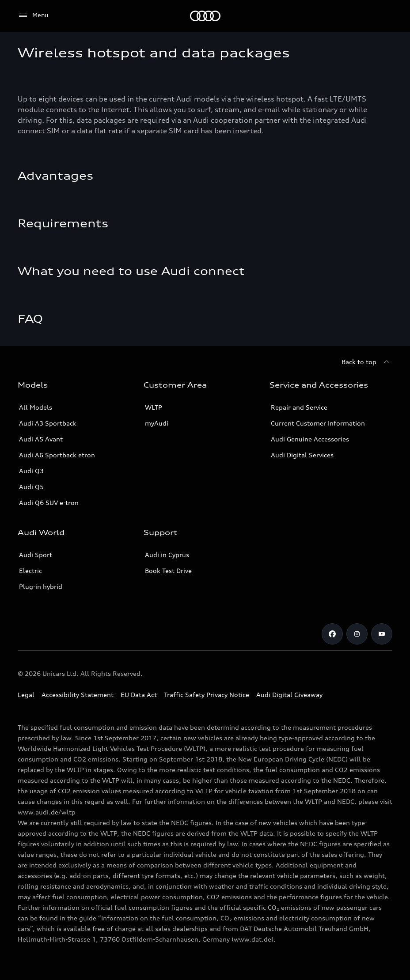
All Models (35, 407)
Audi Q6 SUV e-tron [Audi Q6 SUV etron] (49, 502)
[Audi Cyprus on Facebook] (332, 634)
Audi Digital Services (302, 455)
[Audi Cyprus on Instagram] (357, 634)
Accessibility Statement (78, 694)
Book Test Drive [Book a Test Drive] (168, 570)
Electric (30, 570)
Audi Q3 (31, 471)
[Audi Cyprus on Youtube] (381, 634)
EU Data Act (139, 694)
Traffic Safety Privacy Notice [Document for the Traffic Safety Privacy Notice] (206, 694)
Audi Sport (35, 554)
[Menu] (33, 15)
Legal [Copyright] (26, 694)
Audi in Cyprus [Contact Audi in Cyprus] (167, 554)
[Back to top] (367, 362)
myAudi (156, 423)
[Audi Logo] (205, 16)
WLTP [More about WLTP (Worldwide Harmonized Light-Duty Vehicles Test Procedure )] (153, 407)
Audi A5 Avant (41, 439)
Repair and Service (299, 407)
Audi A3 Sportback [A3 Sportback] (47, 423)
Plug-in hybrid (40, 586)
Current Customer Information (318, 423)
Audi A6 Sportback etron (57, 455)
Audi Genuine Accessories (310, 439)
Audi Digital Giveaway (289, 694)
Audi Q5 (31, 486)
